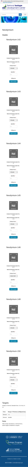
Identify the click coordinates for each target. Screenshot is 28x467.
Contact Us (9, 458)
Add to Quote (13, 81)
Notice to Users (17, 458)
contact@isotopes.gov (18, 462)
